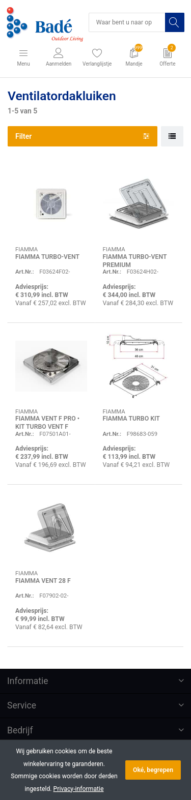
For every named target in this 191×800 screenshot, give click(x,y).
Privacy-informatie (78, 788)
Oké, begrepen (153, 770)
